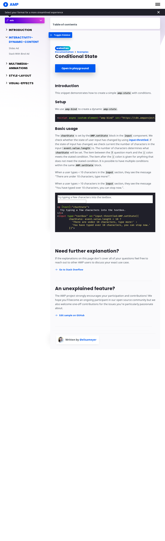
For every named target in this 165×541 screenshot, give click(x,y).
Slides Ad (14, 48)
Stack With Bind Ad (19, 53)
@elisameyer (88, 339)
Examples (82, 51)
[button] (157, 4)
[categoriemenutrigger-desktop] (60, 35)
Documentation (64, 51)
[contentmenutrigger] (105, 23)
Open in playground (75, 68)
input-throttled (138, 140)
